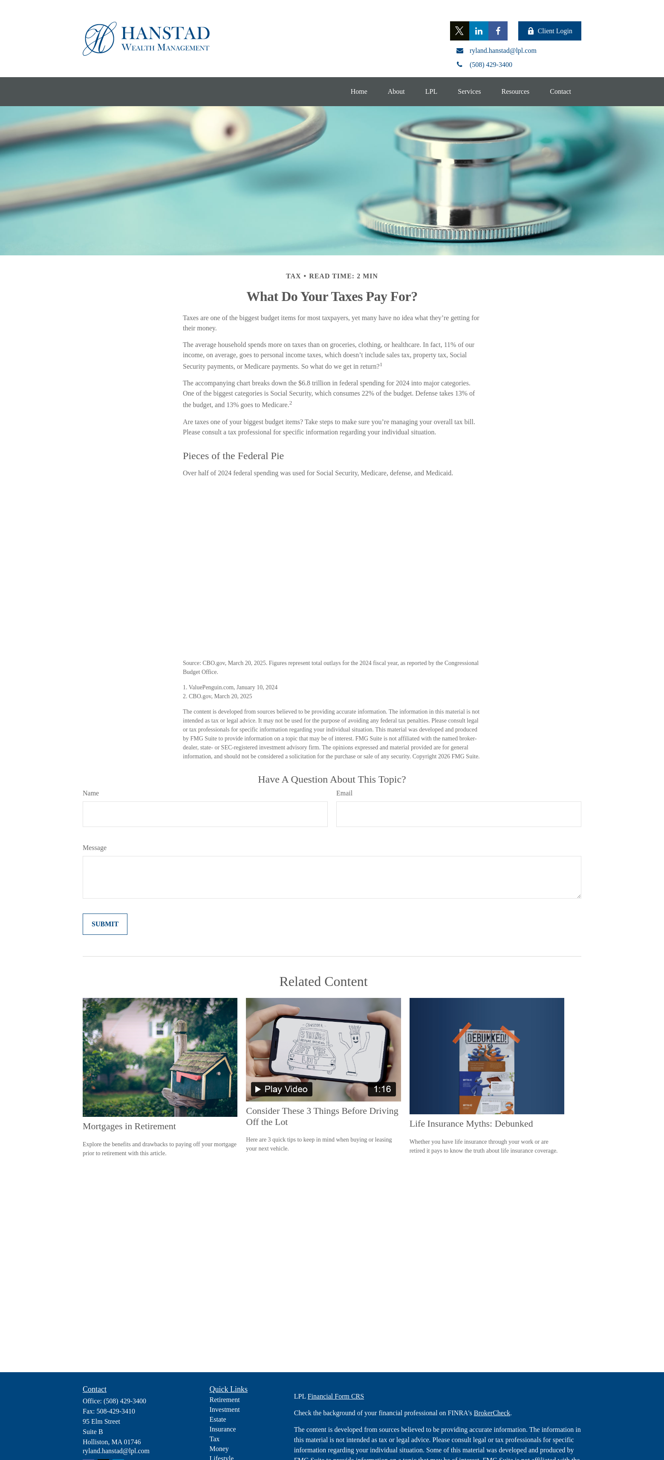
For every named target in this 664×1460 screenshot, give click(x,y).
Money (219, 1448)
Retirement (225, 1399)
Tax (215, 1439)
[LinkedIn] (478, 30)
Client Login (549, 31)
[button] (359, 91)
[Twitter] (459, 30)
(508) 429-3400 (125, 1401)
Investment (225, 1409)
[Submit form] (105, 924)
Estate (218, 1419)
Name (91, 793)
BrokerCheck (492, 1413)
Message (95, 847)
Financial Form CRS (336, 1396)
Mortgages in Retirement (129, 1126)
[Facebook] (498, 30)
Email (344, 793)
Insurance (223, 1429)
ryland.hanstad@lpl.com (116, 1450)
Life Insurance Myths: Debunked (471, 1123)
